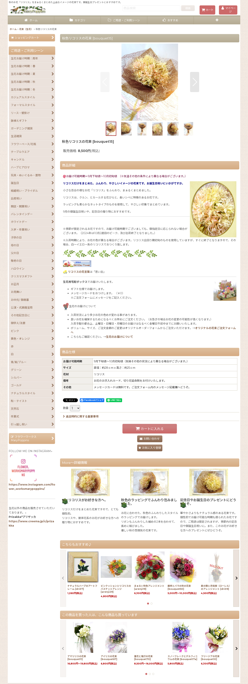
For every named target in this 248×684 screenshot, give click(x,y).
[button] (217, 20)
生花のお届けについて (119, 337)
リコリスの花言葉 (79, 272)
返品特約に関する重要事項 (80, 416)
